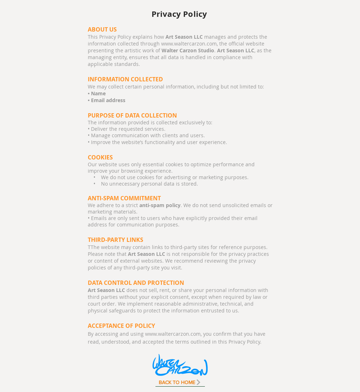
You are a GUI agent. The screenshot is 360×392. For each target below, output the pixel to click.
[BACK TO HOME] (180, 382)
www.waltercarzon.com (189, 43)
